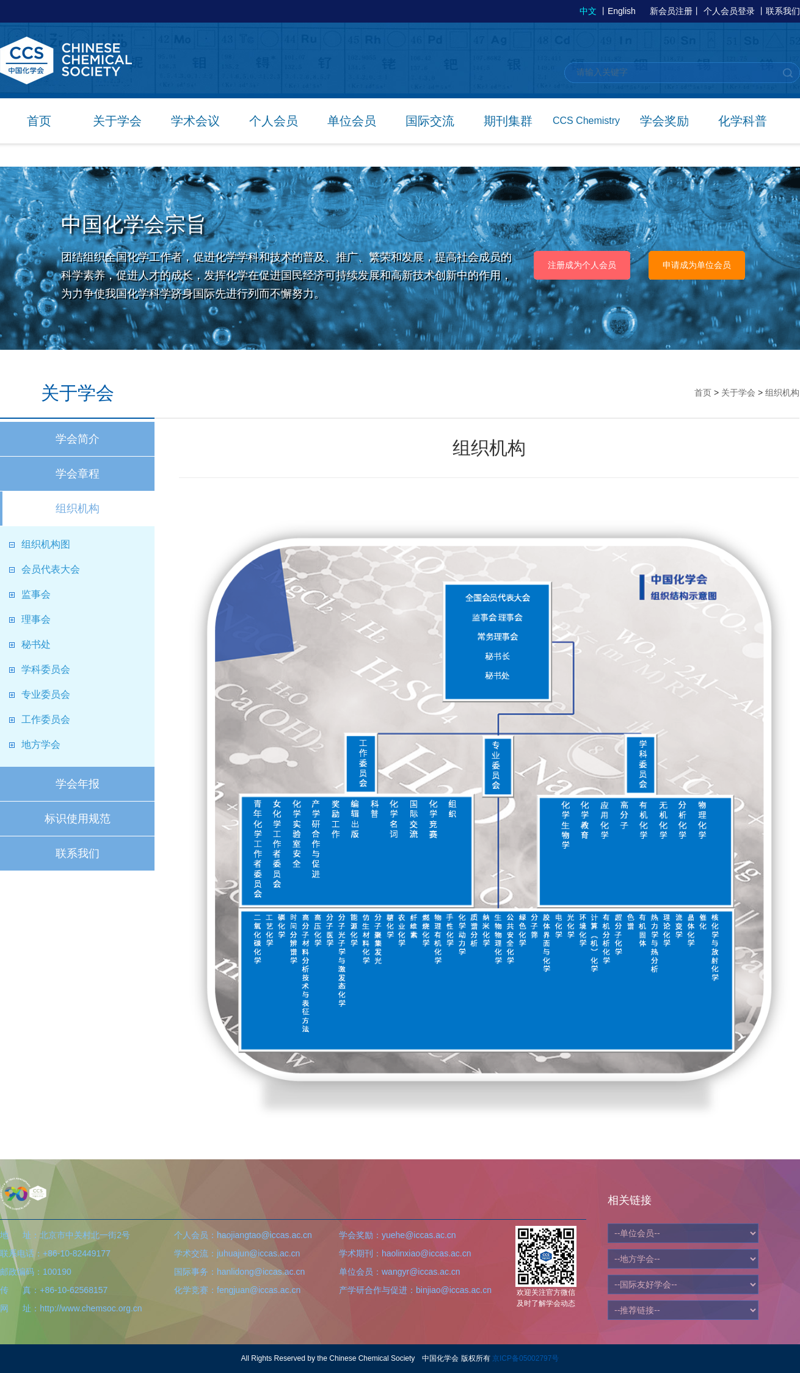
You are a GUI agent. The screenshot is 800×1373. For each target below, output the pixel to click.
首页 (39, 121)
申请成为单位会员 (697, 265)
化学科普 (742, 121)
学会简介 (78, 439)
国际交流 (429, 121)
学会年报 (78, 784)
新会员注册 (671, 11)
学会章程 (78, 474)
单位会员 (351, 121)
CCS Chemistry (586, 120)
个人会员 (273, 121)
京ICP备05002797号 (525, 1358)
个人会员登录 (729, 11)
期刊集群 (508, 121)
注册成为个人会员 (582, 265)
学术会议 (195, 121)
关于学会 (117, 121)
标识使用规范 (78, 819)
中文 (588, 11)
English (622, 11)
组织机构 (78, 508)
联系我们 (783, 11)
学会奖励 (664, 121)
